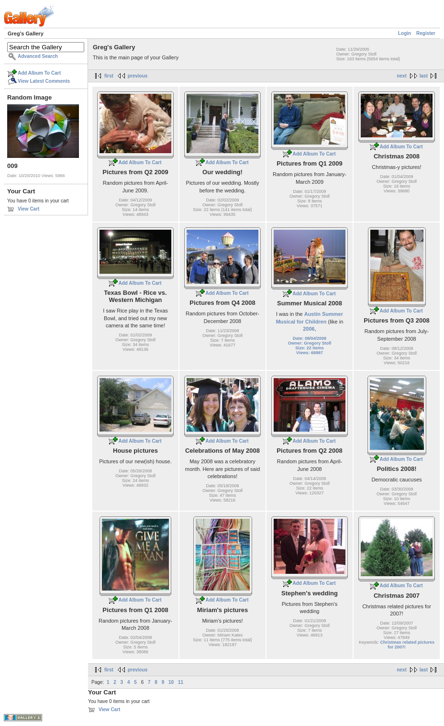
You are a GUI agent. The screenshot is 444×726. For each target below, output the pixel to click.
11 (180, 682)
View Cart (28, 209)
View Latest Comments (44, 81)
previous (138, 75)
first (108, 75)
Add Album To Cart (39, 73)
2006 (308, 329)
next (402, 75)
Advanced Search (38, 56)
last (424, 75)
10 (171, 682)
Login (404, 33)
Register (425, 33)
